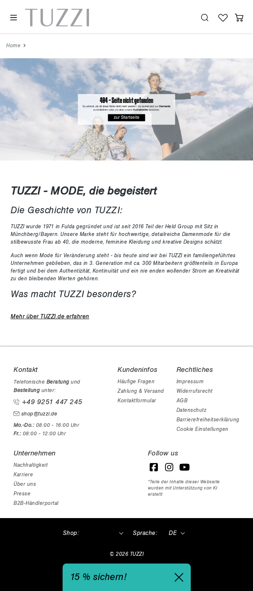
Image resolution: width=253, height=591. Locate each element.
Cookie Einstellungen (202, 429)
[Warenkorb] (239, 17)
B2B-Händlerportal (36, 503)
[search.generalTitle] (205, 17)
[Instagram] (169, 467)
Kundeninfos (137, 370)
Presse (22, 494)
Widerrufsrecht (194, 391)
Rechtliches (194, 370)
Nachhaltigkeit (31, 465)
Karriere (23, 475)
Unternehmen (35, 453)
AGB (182, 401)
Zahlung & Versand (141, 391)
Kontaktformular (137, 401)
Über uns (25, 484)
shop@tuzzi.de (35, 414)
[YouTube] (184, 467)
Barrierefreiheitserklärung (207, 420)
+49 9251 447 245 (48, 402)
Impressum (190, 381)
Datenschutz (191, 410)
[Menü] (13, 17)
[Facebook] (154, 467)
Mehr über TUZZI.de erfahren (50, 316)
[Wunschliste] (223, 17)
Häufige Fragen (136, 381)
